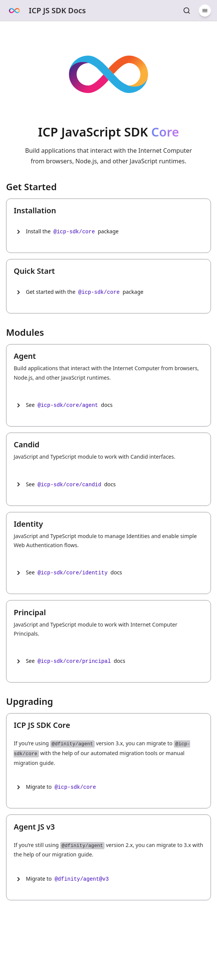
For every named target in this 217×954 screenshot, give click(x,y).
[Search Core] (187, 10)
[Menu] (205, 11)
